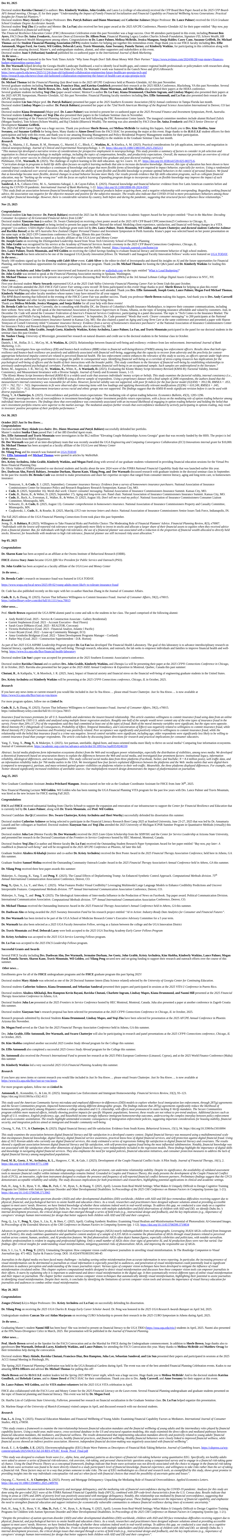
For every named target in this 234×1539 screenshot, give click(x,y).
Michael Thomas (43, 455)
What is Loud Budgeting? (164, 270)
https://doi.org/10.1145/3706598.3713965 (25, 1192)
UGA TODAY (219, 254)
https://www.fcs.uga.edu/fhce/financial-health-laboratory (43, 651)
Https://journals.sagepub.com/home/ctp (135, 247)
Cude (12, 490)
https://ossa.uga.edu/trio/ (160, 1327)
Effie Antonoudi (17, 455)
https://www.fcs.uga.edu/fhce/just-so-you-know (29, 695)
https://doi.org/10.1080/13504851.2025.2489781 (29, 1483)
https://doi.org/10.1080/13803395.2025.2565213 (134, 147)
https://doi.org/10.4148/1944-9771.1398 (24, 1163)
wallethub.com (114, 270)
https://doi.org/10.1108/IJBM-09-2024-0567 (123, 187)
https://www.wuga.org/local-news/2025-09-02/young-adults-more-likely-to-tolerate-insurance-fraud (59, 584)
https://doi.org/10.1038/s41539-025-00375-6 (169, 161)
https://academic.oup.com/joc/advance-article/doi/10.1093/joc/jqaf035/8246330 (81, 746)
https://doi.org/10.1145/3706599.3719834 (164, 1224)
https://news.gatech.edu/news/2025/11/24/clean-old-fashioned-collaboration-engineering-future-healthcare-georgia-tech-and (74, 72)
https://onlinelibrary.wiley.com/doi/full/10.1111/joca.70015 (35, 600)
